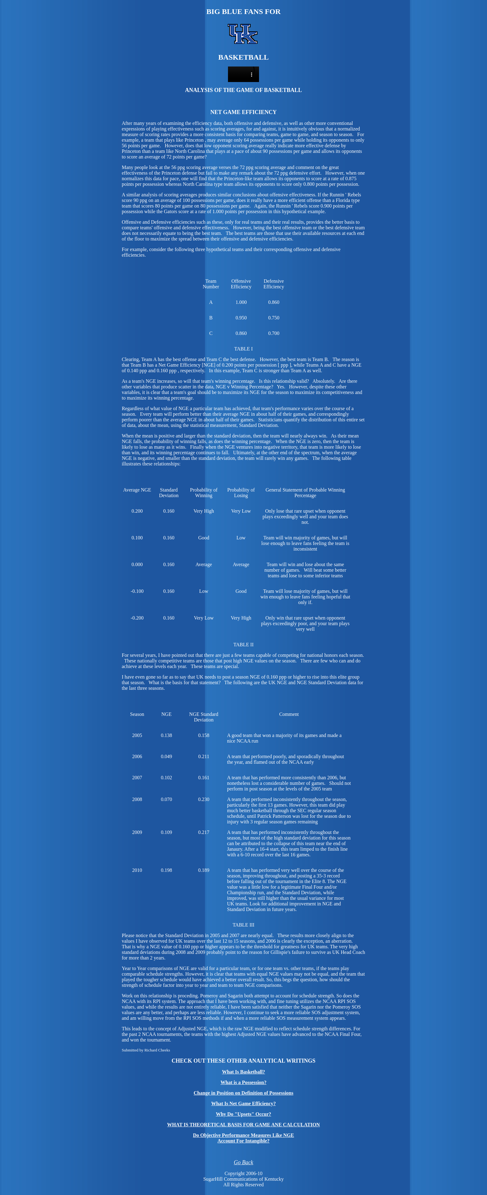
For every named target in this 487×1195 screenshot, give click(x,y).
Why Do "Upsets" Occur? (243, 1114)
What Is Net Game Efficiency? (243, 1103)
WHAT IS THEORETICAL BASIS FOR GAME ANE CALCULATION (243, 1124)
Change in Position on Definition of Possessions (244, 1093)
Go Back (243, 1162)
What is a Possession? (243, 1082)
